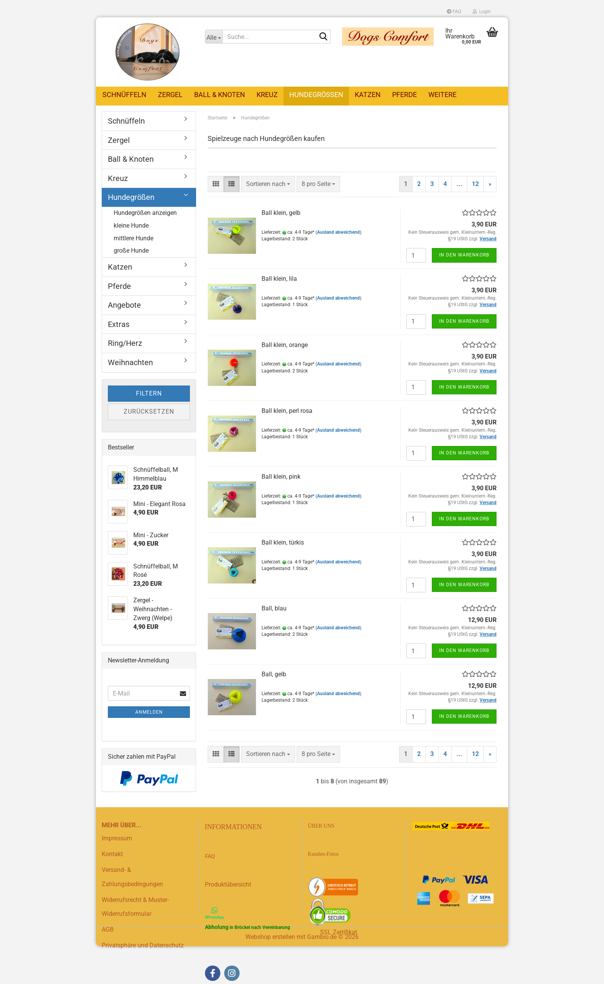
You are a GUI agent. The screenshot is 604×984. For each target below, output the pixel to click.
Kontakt (112, 854)
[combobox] (268, 184)
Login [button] (482, 11)
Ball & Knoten (219, 95)
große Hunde (131, 251)
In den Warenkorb (464, 255)
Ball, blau (274, 608)
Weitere (442, 95)
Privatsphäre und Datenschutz (143, 945)
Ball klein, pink (281, 477)
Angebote (124, 305)
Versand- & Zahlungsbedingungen (132, 877)
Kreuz (267, 95)
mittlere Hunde (133, 238)
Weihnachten (130, 362)
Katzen (368, 95)
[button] (216, 184)
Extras (118, 324)
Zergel (170, 95)
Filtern (149, 393)
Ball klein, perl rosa (287, 411)
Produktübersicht (228, 884)
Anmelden (149, 712)
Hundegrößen (316, 95)
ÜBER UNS (321, 826)
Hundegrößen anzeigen (145, 213)
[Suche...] (213, 37)
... (459, 184)
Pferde (404, 95)
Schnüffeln (124, 95)
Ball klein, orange (285, 345)
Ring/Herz (125, 343)
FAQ (454, 11)
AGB (108, 930)
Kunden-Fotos (324, 854)
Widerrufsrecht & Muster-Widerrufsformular (135, 907)
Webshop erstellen (270, 937)
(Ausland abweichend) (338, 232)
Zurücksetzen (149, 412)
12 (475, 184)
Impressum (117, 838)
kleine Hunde (131, 226)
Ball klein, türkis (283, 542)
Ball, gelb (274, 674)
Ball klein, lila (279, 279)
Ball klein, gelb (281, 213)
